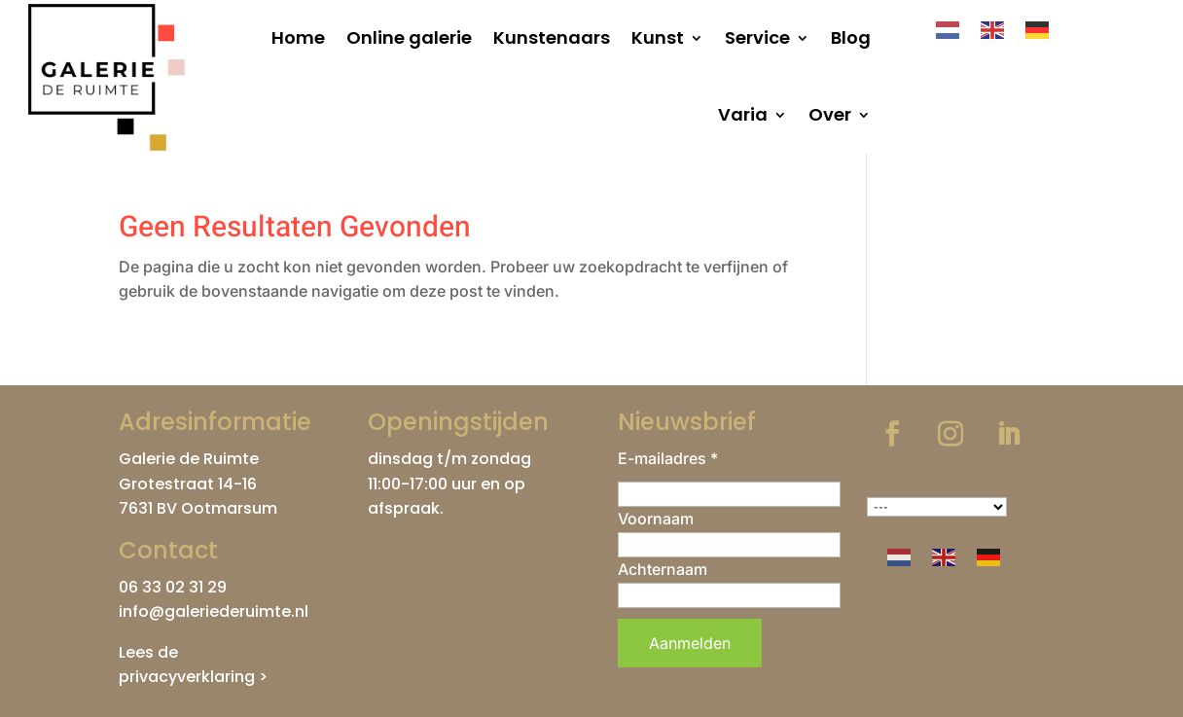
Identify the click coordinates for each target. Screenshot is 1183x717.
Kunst (657, 37)
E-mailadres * (668, 458)
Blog (851, 37)
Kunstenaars (551, 37)
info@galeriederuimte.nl (213, 611)
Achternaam (662, 569)
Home (298, 37)
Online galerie (409, 37)
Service (757, 37)
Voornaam (656, 518)
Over (829, 114)
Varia (743, 114)
